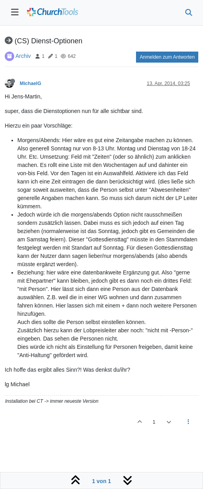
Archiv (23, 56)
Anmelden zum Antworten (167, 57)
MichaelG (30, 83)
